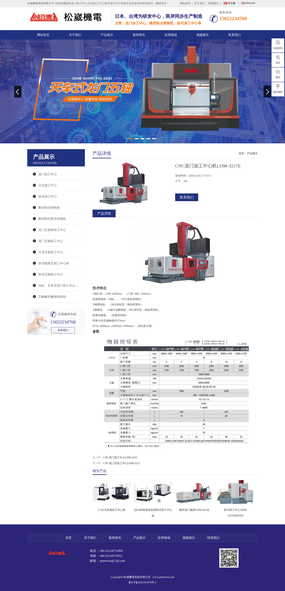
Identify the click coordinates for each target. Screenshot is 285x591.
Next (267, 92)
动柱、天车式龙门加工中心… (58, 285)
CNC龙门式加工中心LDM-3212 (121, 463)
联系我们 (213, 3)
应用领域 (171, 34)
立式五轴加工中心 (50, 252)
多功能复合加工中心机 (53, 263)
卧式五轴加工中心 (50, 274)
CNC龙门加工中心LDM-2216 (120, 457)
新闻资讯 (139, 34)
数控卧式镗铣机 (49, 207)
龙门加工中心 (79, 3)
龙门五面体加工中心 (52, 230)
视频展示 (202, 34)
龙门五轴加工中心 (50, 241)
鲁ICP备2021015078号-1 (142, 582)
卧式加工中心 (47, 196)
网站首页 (185, 3)
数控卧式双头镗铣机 (52, 219)
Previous (18, 92)
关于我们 (199, 3)
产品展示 (107, 34)
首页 (241, 153)
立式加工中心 (47, 185)
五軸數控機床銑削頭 (52, 296)
